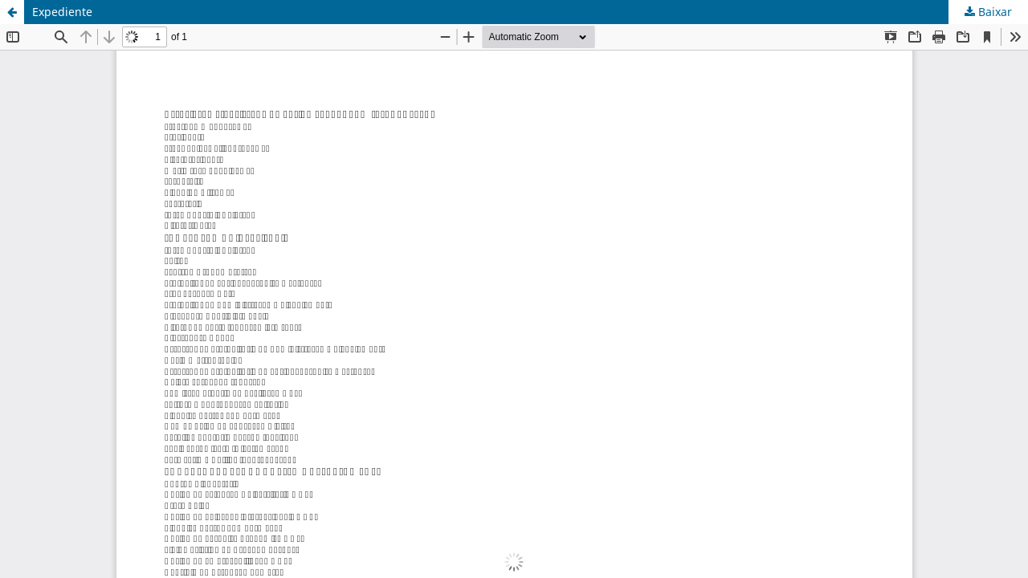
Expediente (62, 11)
